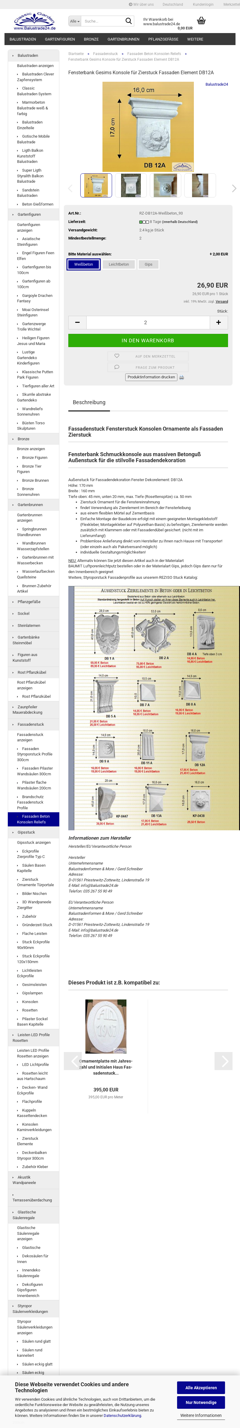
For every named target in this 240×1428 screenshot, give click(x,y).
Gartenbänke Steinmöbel (26, 640)
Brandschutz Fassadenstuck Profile (30, 802)
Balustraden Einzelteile (30, 125)
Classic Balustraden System (34, 91)
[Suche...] (74, 21)
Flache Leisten (32, 933)
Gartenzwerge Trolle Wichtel (31, 327)
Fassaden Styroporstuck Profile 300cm (34, 754)
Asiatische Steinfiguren (28, 241)
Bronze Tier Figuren (29, 469)
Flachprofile (29, 1101)
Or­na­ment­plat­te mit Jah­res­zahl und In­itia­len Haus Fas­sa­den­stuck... (106, 1067)
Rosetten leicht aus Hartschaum (32, 1076)
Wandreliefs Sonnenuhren (30, 412)
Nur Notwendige (201, 1402)
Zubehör (26, 916)
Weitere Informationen (201, 1415)
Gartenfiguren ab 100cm (33, 284)
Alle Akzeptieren (201, 1387)
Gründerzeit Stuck (34, 925)
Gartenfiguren (60, 39)
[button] (173, 4)
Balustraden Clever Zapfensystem (35, 77)
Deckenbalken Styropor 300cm (32, 1155)
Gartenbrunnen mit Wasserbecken (35, 560)
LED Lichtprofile (33, 1064)
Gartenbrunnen (123, 39)
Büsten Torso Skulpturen (31, 426)
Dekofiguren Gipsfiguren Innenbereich (30, 1290)
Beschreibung (89, 402)
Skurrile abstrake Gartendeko (34, 397)
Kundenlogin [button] (203, 4)
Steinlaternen (26, 625)
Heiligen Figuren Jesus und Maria (33, 341)
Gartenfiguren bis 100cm (34, 270)
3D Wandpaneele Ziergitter (34, 905)
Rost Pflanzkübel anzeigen (31, 685)
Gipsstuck (24, 832)
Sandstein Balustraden (28, 193)
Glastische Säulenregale (24, 1215)
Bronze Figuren (32, 457)
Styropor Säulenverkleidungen (30, 1309)
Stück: (222, 311)
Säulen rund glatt (34, 1341)
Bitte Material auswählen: (148, 254)
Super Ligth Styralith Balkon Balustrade (30, 176)
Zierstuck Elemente (27, 1141)
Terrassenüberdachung (32, 1198)
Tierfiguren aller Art (35, 386)
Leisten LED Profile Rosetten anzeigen (33, 1053)
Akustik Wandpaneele (24, 1180)
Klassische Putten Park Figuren (35, 375)
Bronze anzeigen (31, 449)
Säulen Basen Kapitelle (31, 868)
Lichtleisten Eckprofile (29, 973)
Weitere (195, 39)
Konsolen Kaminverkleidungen (34, 1127)
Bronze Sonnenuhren (28, 492)
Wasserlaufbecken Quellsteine (36, 574)
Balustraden (23, 39)
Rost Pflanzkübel (29, 672)
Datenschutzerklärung (122, 1415)
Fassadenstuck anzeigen (30, 737)
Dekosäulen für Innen (32, 1259)
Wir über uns (141, 4)
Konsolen (27, 1001)
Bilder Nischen (32, 893)
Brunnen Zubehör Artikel (34, 589)
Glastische (28, 1247)
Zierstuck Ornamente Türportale (35, 882)
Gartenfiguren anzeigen (28, 227)
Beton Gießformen (35, 204)
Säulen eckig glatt (34, 1364)
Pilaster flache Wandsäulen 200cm (34, 785)
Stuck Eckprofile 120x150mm (33, 959)
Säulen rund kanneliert (29, 1353)
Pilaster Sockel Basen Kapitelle (32, 1022)
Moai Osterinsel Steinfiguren (33, 312)
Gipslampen (30, 993)
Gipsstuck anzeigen (34, 842)
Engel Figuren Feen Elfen (35, 256)
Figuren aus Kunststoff (25, 657)
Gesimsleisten (32, 984)
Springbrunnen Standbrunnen (32, 532)
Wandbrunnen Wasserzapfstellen (33, 546)
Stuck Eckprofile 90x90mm (33, 945)
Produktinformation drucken (151, 377)
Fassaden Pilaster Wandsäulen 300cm (35, 771)
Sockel (21, 613)
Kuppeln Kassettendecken (32, 1113)
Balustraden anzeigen (35, 65)
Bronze (91, 39)
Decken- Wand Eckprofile (32, 1090)
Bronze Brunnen (33, 480)
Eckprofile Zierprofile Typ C (31, 854)
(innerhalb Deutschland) (180, 222)
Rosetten (27, 1010)
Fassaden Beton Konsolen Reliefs (33, 819)
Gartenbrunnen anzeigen (29, 518)
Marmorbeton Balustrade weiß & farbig (32, 108)
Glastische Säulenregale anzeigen (28, 1233)
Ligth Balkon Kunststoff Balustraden (30, 156)
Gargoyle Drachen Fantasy (34, 298)
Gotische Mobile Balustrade (33, 139)
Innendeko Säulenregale (28, 1273)
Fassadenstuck (28, 724)
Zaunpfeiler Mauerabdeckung (27, 710)
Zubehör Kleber (32, 1166)
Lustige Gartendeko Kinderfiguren (28, 357)
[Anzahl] (148, 322)
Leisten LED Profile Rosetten (31, 1038)
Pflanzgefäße (163, 39)
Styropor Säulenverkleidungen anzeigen (34, 1327)
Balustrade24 (217, 84)
